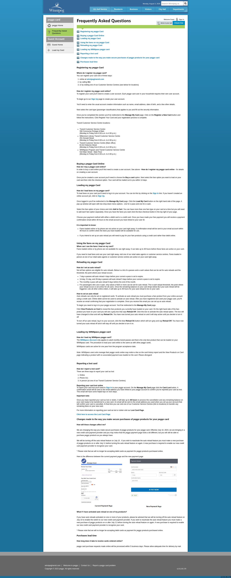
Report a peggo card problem (104, 565)
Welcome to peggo (70, 565)
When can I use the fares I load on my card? (95, 246)
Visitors (148, 9)
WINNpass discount (88, 340)
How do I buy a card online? (91, 167)
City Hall (162, 9)
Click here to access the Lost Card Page (93, 414)
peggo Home (57, 25)
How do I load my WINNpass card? (94, 337)
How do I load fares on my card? (93, 191)
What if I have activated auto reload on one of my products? (102, 512)
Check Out (178, 23)
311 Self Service (100, 9)
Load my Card (58, 50)
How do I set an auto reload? (89, 268)
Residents (118, 9)
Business (134, 9)
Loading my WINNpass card (95, 49)
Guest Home (57, 45)
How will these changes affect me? (91, 425)
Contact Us (85, 565)
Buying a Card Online (92, 36)
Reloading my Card (91, 45)
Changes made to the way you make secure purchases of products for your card (120, 58)
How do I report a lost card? (88, 369)
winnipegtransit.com (95, 79)
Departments (178, 9)
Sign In (109, 388)
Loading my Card (90, 38)
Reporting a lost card (89, 54)
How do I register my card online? (94, 91)
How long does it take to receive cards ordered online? (100, 541)
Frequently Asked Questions (59, 32)
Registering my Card (92, 31)
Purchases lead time (89, 62)
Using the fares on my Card (94, 43)
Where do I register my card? (92, 73)
